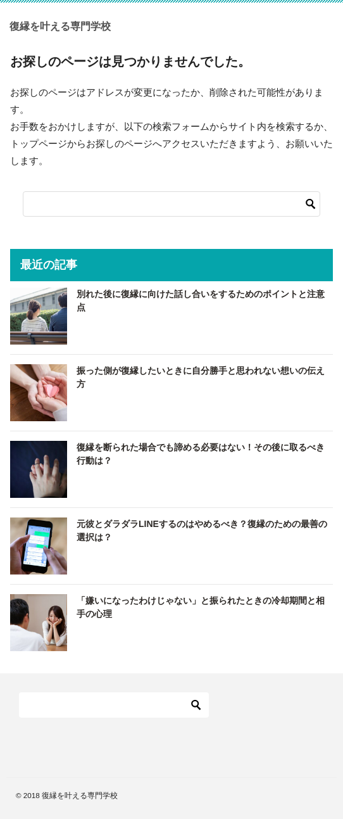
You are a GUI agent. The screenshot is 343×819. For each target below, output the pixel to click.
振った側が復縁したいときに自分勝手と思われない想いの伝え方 (201, 377)
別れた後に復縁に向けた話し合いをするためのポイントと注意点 (201, 300)
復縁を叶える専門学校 (60, 25)
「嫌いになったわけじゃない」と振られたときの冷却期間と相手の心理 (201, 607)
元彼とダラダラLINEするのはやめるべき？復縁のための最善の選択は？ (202, 530)
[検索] (171, 204)
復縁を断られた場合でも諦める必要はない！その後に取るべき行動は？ (201, 454)
